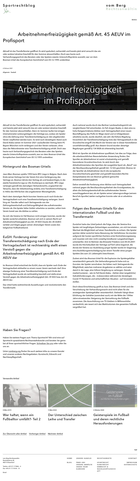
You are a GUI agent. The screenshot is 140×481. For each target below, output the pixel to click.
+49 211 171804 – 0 (14, 466)
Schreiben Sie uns (45, 344)
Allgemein (6, 72)
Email (5, 472)
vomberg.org (14, 351)
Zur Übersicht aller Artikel (15, 434)
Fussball (13, 72)
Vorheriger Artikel (37, 434)
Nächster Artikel (55, 434)
